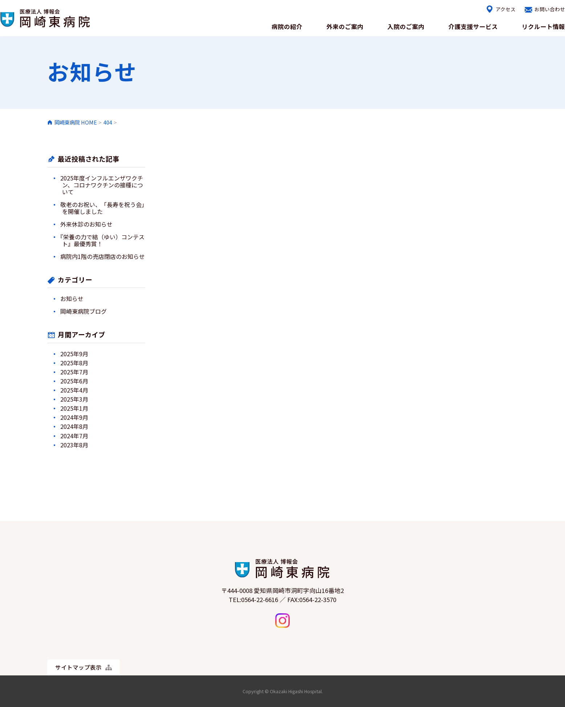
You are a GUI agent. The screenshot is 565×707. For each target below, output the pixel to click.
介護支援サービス (469, 26)
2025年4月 (74, 390)
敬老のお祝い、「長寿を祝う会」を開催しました (102, 208)
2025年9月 (74, 354)
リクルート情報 (542, 26)
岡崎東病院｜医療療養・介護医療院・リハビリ (45, 18)
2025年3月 (74, 399)
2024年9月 (74, 417)
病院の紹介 (276, 26)
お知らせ (72, 298)
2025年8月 (74, 363)
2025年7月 (74, 372)
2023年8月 (74, 445)
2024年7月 (74, 436)
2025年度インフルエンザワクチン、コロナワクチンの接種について (101, 185)
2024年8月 (74, 426)
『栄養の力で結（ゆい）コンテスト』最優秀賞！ (102, 240)
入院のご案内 (399, 26)
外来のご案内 (336, 26)
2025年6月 (74, 381)
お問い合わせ (547, 9)
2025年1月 (74, 408)
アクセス (499, 9)
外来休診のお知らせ (86, 224)
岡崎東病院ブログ (83, 311)
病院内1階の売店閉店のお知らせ (102, 256)
